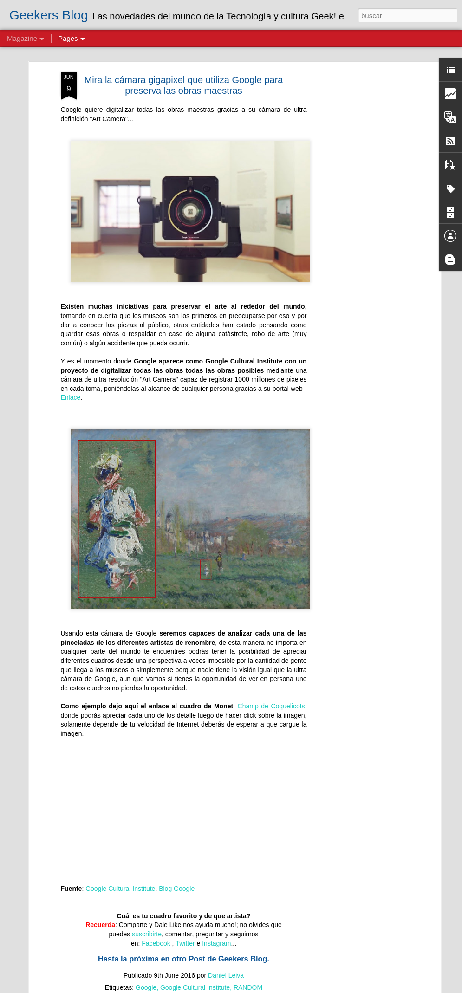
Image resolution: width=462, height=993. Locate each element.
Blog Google (177, 888)
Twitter (185, 943)
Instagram (216, 943)
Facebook (157, 943)
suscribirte (147, 934)
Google (146, 987)
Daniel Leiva (226, 975)
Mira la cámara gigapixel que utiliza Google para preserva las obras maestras (183, 85)
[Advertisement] (358, 218)
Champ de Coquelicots (271, 706)
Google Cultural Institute (120, 888)
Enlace (71, 397)
